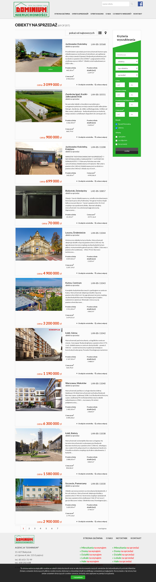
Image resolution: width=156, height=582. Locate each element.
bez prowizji (121, 144)
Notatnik (121, 538)
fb (140, 4)
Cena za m (120, 110)
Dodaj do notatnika (85, 85)
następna (102, 528)
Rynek (118, 120)
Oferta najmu (97, 14)
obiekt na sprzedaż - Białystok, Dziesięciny (61, 205)
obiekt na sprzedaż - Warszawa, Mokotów (61, 402)
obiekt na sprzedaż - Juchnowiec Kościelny (61, 63)
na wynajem (93, 547)
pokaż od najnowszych (81, 32)
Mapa (105, 33)
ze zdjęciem (121, 140)
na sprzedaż (126, 547)
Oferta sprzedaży (80, 14)
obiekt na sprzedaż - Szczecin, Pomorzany (61, 501)
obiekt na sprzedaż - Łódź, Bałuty (61, 452)
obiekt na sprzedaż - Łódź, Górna (61, 352)
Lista (100, 33)
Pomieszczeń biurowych (125, 100)
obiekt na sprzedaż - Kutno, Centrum (61, 302)
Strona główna (62, 14)
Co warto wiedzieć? (122, 14)
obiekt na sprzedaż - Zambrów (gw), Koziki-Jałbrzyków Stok (61, 114)
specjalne (120, 137)
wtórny (120, 128)
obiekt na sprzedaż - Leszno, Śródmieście (61, 251)
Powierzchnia (121, 90)
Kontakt (137, 14)
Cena (118, 81)
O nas (108, 14)
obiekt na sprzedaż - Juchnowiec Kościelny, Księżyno (61, 162)
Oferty (118, 133)
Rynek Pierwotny (123, 124)
